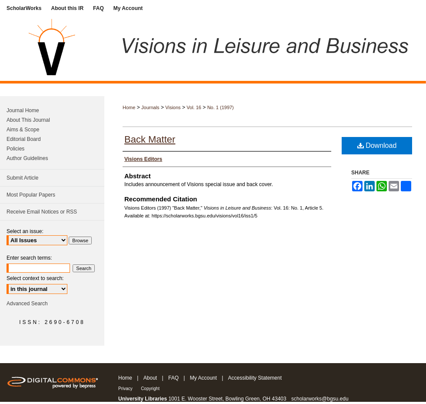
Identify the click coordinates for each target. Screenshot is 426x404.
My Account (203, 378)
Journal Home (23, 110)
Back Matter (149, 139)
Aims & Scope (23, 130)
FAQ (173, 378)
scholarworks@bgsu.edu (320, 399)
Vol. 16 (193, 107)
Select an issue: (25, 231)
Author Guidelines (27, 158)
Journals (150, 107)
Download (377, 145)
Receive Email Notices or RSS (42, 212)
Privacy (125, 388)
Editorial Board (24, 139)
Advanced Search (27, 303)
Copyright (150, 388)
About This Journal (28, 120)
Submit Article (22, 178)
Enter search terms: (29, 258)
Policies (15, 149)
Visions (172, 107)
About (150, 378)
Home (129, 107)
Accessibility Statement (255, 378)
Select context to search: (35, 278)
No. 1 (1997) (220, 107)
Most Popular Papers (31, 195)
